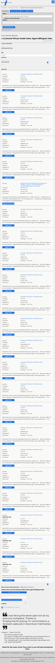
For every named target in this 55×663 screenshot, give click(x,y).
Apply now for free (8, 203)
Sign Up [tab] (24, 11)
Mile (2, 52)
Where (5, 20)
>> (52, 62)
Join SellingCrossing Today (14, 592)
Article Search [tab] (15, 11)
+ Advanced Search (6, 29)
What (4, 13)
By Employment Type (7, 48)
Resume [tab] (30, 11)
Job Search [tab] (5, 11)
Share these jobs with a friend (11, 607)
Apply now (8, 90)
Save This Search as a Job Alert (11, 600)
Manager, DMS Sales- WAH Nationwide (31, 74)
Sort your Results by (6, 43)
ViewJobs (3, 57)
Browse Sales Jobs (13, 7)
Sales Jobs (4, 7)
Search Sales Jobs (9, 27)
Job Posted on (5, 62)
